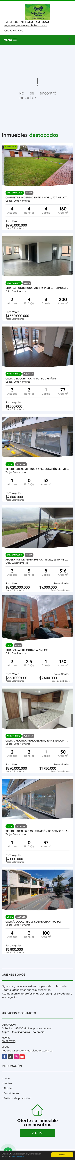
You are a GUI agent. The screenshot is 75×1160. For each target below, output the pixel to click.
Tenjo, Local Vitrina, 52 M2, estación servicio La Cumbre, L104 (37, 468)
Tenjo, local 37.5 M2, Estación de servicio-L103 (37, 831)
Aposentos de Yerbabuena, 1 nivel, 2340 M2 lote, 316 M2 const (37, 559)
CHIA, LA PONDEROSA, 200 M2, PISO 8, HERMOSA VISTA (37, 287)
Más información (17, 1157)
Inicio (7, 1078)
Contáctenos (11, 1093)
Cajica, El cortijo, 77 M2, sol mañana (31, 378)
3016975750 (16, 30)
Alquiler (8, 1088)
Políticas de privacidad (17, 1098)
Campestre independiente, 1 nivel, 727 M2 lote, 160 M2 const (37, 197)
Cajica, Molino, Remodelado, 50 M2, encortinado (37, 740)
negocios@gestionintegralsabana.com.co (25, 25)
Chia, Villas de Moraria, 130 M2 (27, 650)
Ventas (8, 1083)
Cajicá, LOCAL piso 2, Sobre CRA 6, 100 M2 (33, 921)
